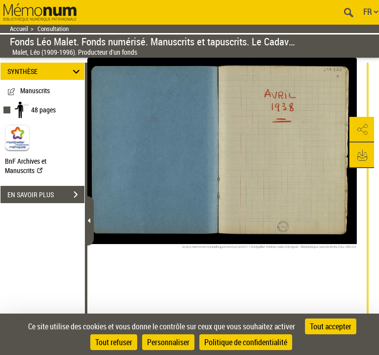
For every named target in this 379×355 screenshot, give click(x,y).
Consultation (53, 29)
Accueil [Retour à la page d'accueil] (19, 29)
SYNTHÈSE (45, 71)
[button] (361, 129)
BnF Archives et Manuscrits (25, 165)
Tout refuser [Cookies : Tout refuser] (113, 342)
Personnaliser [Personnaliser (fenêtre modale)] (168, 342)
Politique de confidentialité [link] (245, 342)
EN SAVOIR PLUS (45, 195)
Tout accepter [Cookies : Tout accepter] (330, 326)
